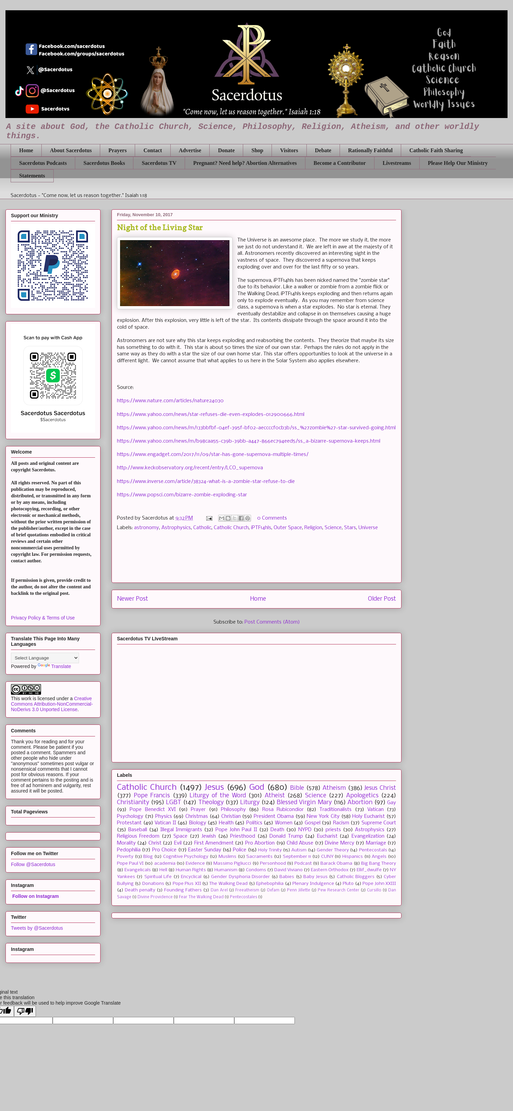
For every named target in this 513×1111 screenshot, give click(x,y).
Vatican (375, 809)
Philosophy (233, 809)
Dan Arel (219, 890)
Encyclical (191, 876)
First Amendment (214, 843)
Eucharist (327, 836)
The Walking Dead (228, 883)
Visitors (289, 150)
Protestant (129, 823)
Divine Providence (155, 897)
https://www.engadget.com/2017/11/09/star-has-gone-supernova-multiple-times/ (212, 454)
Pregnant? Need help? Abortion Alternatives (245, 163)
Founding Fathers (183, 890)
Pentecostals (373, 850)
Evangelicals (137, 870)
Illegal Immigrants (181, 830)
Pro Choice (164, 850)
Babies (286, 876)
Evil (178, 843)
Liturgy (250, 802)
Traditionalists (335, 809)
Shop (257, 150)
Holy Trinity (269, 850)
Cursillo (374, 890)
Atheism (334, 788)
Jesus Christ (380, 788)
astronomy (146, 528)
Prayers (117, 150)
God (256, 787)
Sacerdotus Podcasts (43, 163)
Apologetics (362, 796)
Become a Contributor (340, 163)
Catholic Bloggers (355, 876)
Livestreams (397, 163)
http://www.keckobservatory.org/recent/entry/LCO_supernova (190, 468)
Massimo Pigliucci (232, 863)
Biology (197, 823)
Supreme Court (378, 823)
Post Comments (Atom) (272, 622)
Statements (32, 176)
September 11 (297, 856)
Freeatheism (247, 890)
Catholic (202, 528)
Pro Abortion (260, 843)
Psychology (130, 816)
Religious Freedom (138, 836)
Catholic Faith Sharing (436, 150)
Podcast (303, 863)
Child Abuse (300, 843)
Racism (341, 823)
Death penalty (140, 890)
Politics (254, 823)
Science (333, 528)
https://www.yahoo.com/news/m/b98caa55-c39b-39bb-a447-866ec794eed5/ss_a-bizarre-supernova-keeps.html (248, 441)
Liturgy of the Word (217, 796)
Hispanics (352, 856)
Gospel (312, 823)
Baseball (137, 830)
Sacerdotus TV (159, 163)
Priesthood (242, 836)
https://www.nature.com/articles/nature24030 (170, 401)
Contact (152, 150)
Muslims (227, 856)
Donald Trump (286, 836)
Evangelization (368, 836)
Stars (350, 528)
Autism (298, 850)
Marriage (376, 843)
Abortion (359, 802)
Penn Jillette (298, 890)
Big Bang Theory (378, 863)
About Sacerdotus (71, 150)
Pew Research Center (338, 890)
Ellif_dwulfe (369, 870)
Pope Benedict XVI (153, 809)
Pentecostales (243, 897)
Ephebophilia (270, 883)
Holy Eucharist (368, 816)
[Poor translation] (25, 1011)
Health (226, 823)
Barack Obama (336, 863)
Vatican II (165, 823)
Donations (153, 883)
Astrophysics (176, 528)
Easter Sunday (204, 850)
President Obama (274, 816)
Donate (226, 150)
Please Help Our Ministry (458, 163)
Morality (126, 843)
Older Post (382, 599)
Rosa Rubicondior (283, 809)
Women (283, 823)
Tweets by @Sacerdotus (37, 928)
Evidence (195, 863)
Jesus (214, 787)
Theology (211, 802)
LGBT (173, 802)
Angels (379, 856)
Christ (154, 843)
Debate (323, 150)
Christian (231, 816)
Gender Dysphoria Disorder (240, 876)
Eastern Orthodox (329, 870)
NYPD (305, 830)
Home (26, 150)
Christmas (196, 816)
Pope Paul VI (130, 863)
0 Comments (272, 518)
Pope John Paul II (236, 830)
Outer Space (288, 528)
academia (164, 863)
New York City (323, 816)
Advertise (190, 150)
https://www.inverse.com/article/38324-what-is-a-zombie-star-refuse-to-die (206, 481)
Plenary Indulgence (313, 883)
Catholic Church (231, 528)
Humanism (225, 870)
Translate (54, 666)
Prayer (198, 809)
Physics (163, 816)
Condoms (256, 870)
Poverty (125, 856)
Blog (148, 856)
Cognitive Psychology (186, 856)
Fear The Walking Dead (201, 897)
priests (333, 830)
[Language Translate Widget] (45, 658)
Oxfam (273, 890)
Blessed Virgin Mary (304, 802)
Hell (163, 870)
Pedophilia (129, 850)
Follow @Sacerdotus (33, 864)
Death (277, 830)
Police (239, 850)
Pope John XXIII (379, 883)
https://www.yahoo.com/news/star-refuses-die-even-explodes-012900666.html (210, 414)
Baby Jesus (315, 876)
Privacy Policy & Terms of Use (43, 617)
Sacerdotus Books (104, 163)
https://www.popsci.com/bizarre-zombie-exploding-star (182, 495)
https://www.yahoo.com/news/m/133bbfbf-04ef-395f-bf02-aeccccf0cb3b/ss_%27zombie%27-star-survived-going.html (256, 428)
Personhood (273, 863)
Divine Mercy (339, 843)
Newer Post (132, 599)
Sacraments (259, 856)
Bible (297, 788)
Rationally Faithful (370, 150)
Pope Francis (152, 796)
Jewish (208, 836)
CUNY (327, 856)
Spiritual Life (158, 876)
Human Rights (191, 870)
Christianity (133, 802)
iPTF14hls (261, 528)
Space (180, 836)
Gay (391, 803)
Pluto (348, 883)
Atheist (275, 796)
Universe (368, 528)
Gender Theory (332, 850)
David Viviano (288, 870)
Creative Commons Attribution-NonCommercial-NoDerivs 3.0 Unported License (52, 704)
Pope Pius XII (187, 883)
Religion (313, 528)
